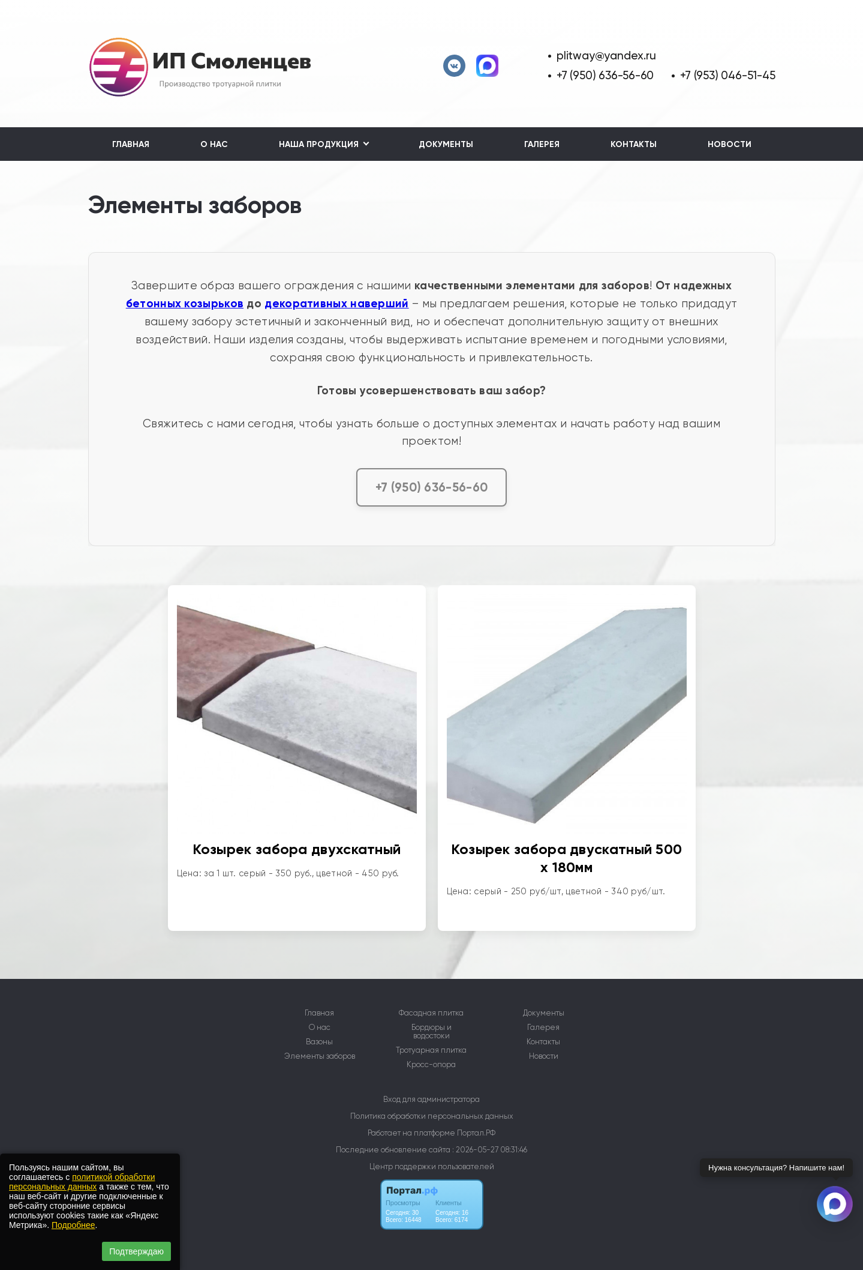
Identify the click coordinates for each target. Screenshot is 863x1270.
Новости (729, 144)
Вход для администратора (431, 1099)
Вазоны (319, 1042)
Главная (130, 144)
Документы (446, 144)
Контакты (634, 144)
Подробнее (73, 1225)
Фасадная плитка (431, 1013)
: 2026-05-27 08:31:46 (489, 1149)
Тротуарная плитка (431, 1050)
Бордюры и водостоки (431, 1031)
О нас (214, 144)
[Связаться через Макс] (835, 1204)
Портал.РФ (476, 1132)
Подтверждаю (136, 1251)
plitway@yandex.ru (606, 55)
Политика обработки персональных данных (431, 1116)
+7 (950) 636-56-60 (605, 75)
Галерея (542, 144)
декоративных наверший (336, 303)
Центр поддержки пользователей (431, 1166)
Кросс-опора (431, 1065)
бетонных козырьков (184, 303)
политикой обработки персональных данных (82, 1181)
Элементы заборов (319, 1056)
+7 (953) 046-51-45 (727, 75)
